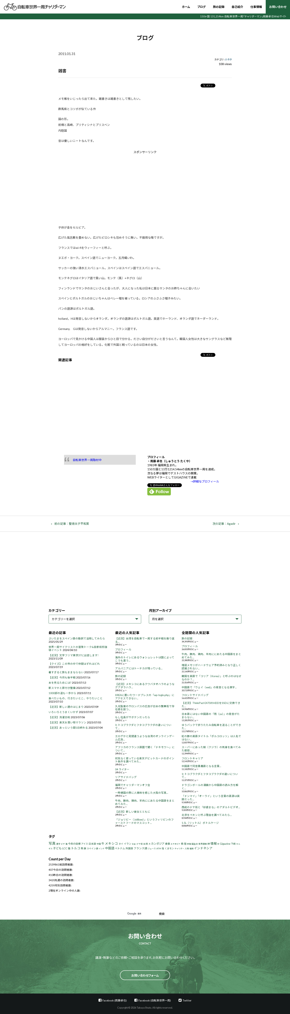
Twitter (186, 1000)
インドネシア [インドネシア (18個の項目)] (203, 848)
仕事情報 (256, 6)
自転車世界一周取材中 (87, 460)
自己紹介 (237, 6)
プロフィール (123, 649)
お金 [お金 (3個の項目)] (134, 844)
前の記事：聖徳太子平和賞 (71, 523)
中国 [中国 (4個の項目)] (99, 844)
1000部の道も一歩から (62, 693)
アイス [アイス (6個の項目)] (84, 843)
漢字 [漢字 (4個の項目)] (58, 844)
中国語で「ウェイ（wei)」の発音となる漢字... (209, 687)
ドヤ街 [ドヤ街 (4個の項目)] (139, 844)
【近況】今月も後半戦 (62, 677)
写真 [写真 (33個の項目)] (52, 843)
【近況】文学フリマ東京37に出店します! (74, 655)
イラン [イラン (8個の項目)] (127, 843)
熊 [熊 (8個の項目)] (82, 848)
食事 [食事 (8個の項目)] (167, 843)
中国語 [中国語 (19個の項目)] (109, 848)
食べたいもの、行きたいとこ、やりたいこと (76, 698)
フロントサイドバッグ (195, 695)
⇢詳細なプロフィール (205, 481)
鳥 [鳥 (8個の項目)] (182, 843)
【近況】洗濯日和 (59, 717)
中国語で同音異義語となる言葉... (201, 766)
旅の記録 (218, 6)
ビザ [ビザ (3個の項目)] (63, 844)
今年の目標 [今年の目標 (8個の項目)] (74, 843)
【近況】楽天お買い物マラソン (67, 722)
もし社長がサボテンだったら (132, 717)
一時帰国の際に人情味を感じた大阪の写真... (141, 792)
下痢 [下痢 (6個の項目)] (233, 843)
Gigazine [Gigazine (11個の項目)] (225, 843)
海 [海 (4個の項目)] (66, 844)
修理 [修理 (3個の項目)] (189, 844)
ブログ (201, 6)
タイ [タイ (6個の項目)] (121, 843)
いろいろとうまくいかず (63, 712)
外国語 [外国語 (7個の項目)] (129, 848)
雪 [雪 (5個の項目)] (163, 848)
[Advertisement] (112, 187)
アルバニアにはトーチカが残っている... (139, 668)
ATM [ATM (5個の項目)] (158, 848)
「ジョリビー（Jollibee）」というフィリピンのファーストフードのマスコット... (144, 821)
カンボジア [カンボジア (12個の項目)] (157, 843)
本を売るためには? (60, 682)
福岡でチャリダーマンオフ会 (132, 785)
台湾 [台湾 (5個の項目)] (145, 844)
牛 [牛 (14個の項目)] (102, 843)
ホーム (186, 6)
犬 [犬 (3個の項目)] (149, 844)
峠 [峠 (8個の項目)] (208, 843)
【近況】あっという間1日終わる (68, 727)
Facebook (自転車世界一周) (154, 1000)
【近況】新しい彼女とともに (132, 811)
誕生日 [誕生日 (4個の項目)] (194, 844)
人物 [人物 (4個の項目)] (187, 848)
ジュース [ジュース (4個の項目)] (152, 848)
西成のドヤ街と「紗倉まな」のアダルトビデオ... (211, 807)
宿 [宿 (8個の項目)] (185, 843)
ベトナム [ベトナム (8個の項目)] (120, 848)
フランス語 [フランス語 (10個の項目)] (140, 848)
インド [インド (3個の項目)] (102, 848)
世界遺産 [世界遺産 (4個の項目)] (202, 844)
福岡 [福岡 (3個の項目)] (191, 848)
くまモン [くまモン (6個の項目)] (169, 848)
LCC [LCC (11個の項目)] (64, 848)
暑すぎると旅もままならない (66, 672)
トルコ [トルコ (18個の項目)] (75, 848)
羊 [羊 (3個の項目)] (218, 844)
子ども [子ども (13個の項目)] (57, 848)
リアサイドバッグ (126, 777)
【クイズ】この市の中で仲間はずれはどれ (74, 663)
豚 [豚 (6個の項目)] (85, 848)
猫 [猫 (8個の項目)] (69, 848)
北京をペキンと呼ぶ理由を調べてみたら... (207, 814)
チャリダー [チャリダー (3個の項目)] (179, 848)
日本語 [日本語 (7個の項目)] (92, 843)
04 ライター (122, 769)
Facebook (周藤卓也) (114, 1000)
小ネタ (228, 59)
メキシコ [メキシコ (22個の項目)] (111, 843)
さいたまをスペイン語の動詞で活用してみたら (77, 638)
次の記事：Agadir (224, 523)
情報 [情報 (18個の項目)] (214, 843)
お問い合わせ (277, 6)
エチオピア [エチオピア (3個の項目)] (175, 844)
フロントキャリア (192, 758)
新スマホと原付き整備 (62, 687)
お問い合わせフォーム (145, 975)
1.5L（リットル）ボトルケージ (200, 822)
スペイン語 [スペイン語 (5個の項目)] (92, 848)
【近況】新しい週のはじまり (66, 706)
